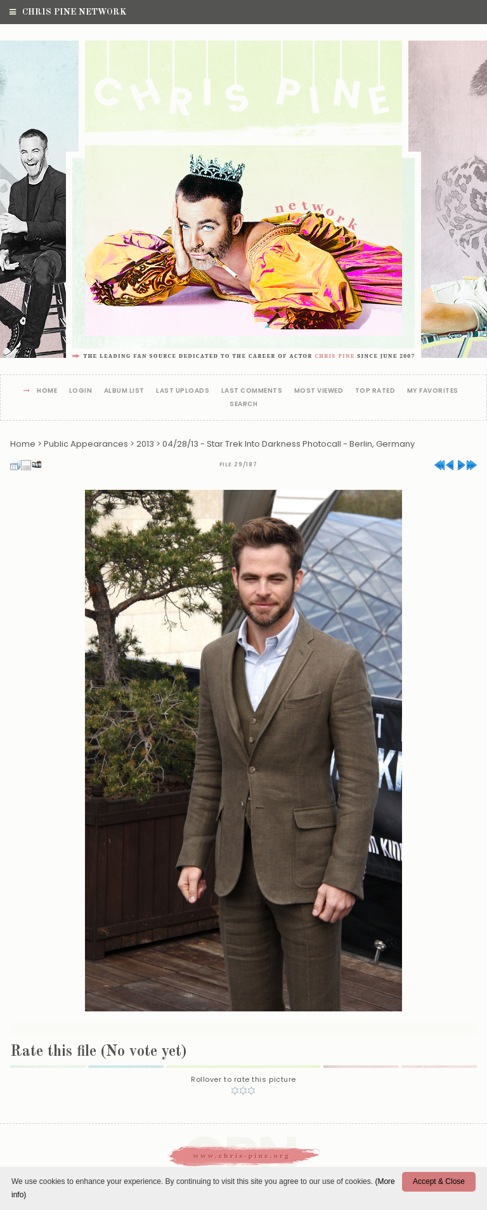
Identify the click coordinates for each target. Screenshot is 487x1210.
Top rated (375, 391)
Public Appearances (86, 444)
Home (47, 391)
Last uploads (182, 391)
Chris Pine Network (68, 12)
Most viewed (319, 391)
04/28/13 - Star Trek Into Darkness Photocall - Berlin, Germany (288, 444)
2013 (145, 444)
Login (81, 391)
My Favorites (432, 391)
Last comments (252, 391)
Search (243, 404)
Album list (124, 391)
